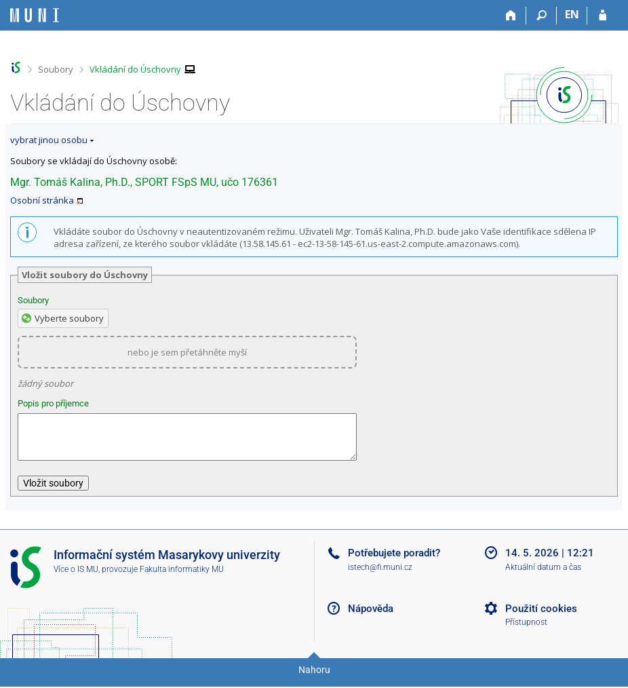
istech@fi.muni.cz (380, 575)
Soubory (55, 69)
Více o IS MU (76, 577)
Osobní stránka (42, 200)
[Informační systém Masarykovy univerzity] (34, 15)
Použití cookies (541, 617)
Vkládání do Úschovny (135, 69)
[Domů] (511, 15)
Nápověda (370, 617)
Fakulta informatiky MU (182, 577)
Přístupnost (526, 630)
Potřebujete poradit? (394, 561)
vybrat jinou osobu (48, 140)
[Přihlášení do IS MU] (602, 15)
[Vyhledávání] (541, 15)
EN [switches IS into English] (572, 14)
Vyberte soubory (69, 318)
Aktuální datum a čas (543, 575)
